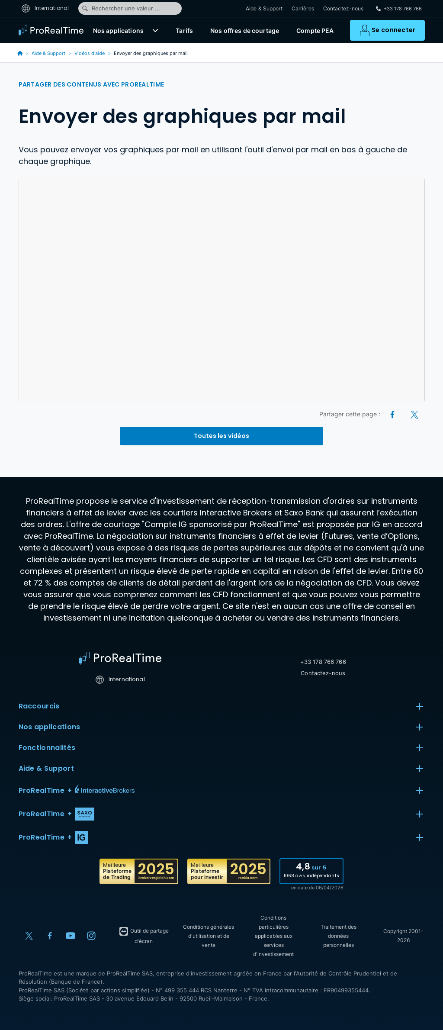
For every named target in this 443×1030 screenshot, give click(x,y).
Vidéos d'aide (89, 53)
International (45, 8)
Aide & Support (264, 8)
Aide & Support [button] (222, 768)
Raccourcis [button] (222, 706)
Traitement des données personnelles (338, 936)
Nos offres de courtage (244, 30)
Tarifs (184, 30)
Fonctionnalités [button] (222, 748)
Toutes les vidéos (221, 435)
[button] (155, 30)
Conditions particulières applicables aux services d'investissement (273, 935)
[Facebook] (393, 414)
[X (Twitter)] (414, 414)
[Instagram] (91, 935)
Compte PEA (315, 30)
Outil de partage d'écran (144, 935)
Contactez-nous (343, 8)
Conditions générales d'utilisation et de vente (208, 936)
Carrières (303, 8)
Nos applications (118, 30)
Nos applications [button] (222, 727)
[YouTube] (70, 935)
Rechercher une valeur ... (120, 8)
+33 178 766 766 (323, 661)
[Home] (120, 657)
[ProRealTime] (53, 30)
